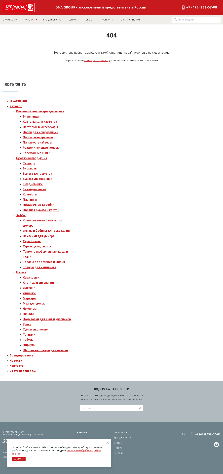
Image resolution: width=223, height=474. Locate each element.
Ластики (29, 287)
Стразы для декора (37, 246)
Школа (21, 272)
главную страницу (97, 60)
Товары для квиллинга (39, 267)
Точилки (29, 334)
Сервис (117, 443)
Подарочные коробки (38, 204)
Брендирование (21, 355)
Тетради (29, 163)
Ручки (27, 324)
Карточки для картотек (40, 121)
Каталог (31, 19)
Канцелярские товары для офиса (40, 111)
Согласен (18, 459)
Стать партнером (23, 370)
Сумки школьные (35, 329)
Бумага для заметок (37, 173)
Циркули (29, 344)
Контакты (17, 365)
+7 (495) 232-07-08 (201, 7)
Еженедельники (34, 189)
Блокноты (30, 168)
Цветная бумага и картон (41, 210)
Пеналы (28, 313)
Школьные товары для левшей (45, 350)
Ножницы (30, 308)
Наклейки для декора (39, 236)
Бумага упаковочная (37, 178)
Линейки (29, 293)
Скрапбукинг (32, 241)
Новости (16, 360)
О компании (18, 101)
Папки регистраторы (38, 137)
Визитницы (31, 116)
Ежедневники (33, 184)
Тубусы (28, 339)
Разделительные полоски (42, 147)
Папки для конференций (40, 132)
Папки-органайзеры (37, 142)
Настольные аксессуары (40, 127)
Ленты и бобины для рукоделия (46, 230)
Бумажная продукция (31, 158)
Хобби (21, 215)
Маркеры (29, 298)
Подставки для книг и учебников (47, 319)
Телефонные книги (36, 153)
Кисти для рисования (38, 282)
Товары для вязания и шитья (44, 261)
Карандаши (31, 277)
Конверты (30, 194)
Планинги (30, 199)
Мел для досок (34, 303)
